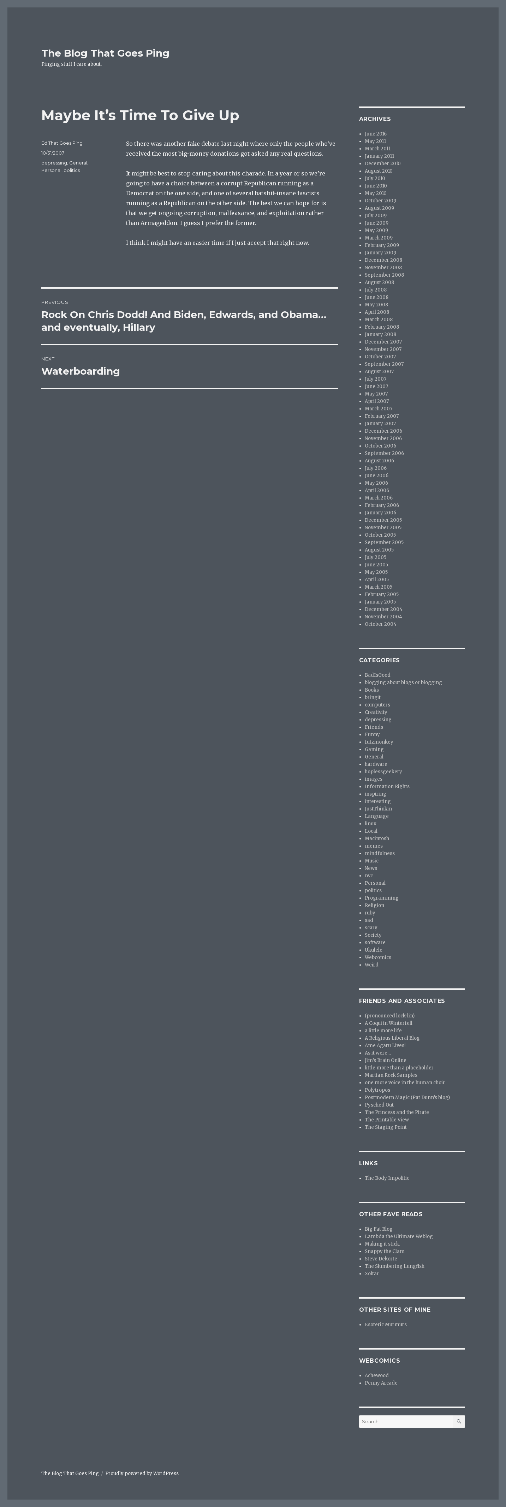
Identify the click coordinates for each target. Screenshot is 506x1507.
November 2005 (383, 528)
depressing (54, 163)
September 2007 (384, 364)
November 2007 (383, 349)
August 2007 (379, 372)
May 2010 (376, 193)
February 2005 (382, 594)
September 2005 (384, 542)
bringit (373, 697)
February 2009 (382, 245)
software (375, 943)
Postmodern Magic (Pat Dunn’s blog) (407, 1098)
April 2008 (377, 312)
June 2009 (376, 223)
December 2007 (383, 342)
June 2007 (376, 386)
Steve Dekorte (381, 1259)
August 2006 (379, 461)
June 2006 (376, 476)
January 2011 (379, 156)
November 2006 (383, 438)
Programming (382, 898)
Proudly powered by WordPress (142, 1474)
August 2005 (379, 550)
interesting (378, 801)
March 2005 (378, 587)
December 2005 (383, 520)
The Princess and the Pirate (397, 1112)
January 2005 (380, 602)
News (371, 868)
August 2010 (379, 171)
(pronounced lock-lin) (390, 1016)
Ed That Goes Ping (62, 143)
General (78, 163)
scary (371, 928)
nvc (369, 876)
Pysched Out (379, 1105)
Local (371, 831)
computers (377, 705)
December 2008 (383, 260)
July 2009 (376, 216)
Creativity (376, 712)
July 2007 (375, 379)
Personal (51, 170)
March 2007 (378, 409)
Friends (374, 727)
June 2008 (376, 297)
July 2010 (375, 178)
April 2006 (377, 490)
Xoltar (372, 1274)
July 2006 (376, 468)
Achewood (377, 1376)
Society (373, 935)
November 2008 (383, 268)
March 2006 (379, 498)
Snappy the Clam (385, 1251)
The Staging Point (386, 1127)
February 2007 (382, 416)
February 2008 (382, 327)
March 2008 (379, 320)
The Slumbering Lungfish (394, 1266)
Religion (374, 905)
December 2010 (383, 164)
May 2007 (376, 394)
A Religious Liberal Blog (392, 1038)
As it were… (378, 1053)
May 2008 (376, 305)
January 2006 (380, 513)
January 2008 (380, 334)
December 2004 (384, 609)
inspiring (375, 794)
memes (374, 846)
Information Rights (387, 787)
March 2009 (379, 238)
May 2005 (376, 572)
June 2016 (376, 134)
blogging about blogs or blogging (403, 683)
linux (370, 824)
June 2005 (376, 565)
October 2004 (381, 624)
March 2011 (378, 149)
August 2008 (379, 282)
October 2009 (380, 201)
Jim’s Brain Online (385, 1060)
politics (72, 170)
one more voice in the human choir (405, 1083)
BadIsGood (378, 675)
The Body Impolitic (387, 1178)
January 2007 (380, 424)
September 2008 (384, 275)
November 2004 (383, 617)
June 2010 (376, 186)
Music (372, 861)
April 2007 (377, 401)
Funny (372, 735)
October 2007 (380, 357)
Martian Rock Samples (391, 1075)
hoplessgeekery (383, 772)
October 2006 (380, 446)
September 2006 (384, 453)
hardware (376, 764)
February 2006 (382, 505)
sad (369, 920)
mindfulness (380, 853)
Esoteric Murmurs (386, 1325)
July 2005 (375, 557)
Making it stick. (382, 1244)
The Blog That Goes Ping (105, 53)
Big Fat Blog (379, 1229)
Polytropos (377, 1090)
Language (377, 816)
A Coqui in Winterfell (388, 1023)
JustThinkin (378, 809)
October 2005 (380, 535)
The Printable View (387, 1120)
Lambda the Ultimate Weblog (399, 1237)
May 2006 (376, 483)
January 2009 (380, 253)
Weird (372, 965)
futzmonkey (379, 742)
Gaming (374, 749)
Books (372, 690)
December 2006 (383, 431)
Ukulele (373, 950)
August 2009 (379, 208)
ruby (370, 913)
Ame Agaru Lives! (385, 1046)
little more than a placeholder (399, 1068)
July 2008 (376, 290)
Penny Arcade (381, 1383)
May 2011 (375, 141)
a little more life (383, 1031)
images (373, 779)
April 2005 (377, 580)
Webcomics (378, 957)
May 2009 (376, 230)
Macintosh (377, 839)
